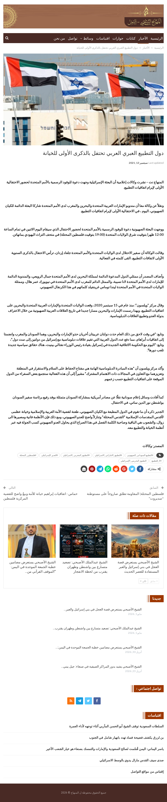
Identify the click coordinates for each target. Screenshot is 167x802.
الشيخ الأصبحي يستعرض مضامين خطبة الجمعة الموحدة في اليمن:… (98, 647)
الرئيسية (157, 38)
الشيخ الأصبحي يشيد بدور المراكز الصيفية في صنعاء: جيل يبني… (101, 666)
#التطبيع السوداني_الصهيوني (140, 455)
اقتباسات (103, 38)
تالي (143, 581)
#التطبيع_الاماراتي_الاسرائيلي (108, 455)
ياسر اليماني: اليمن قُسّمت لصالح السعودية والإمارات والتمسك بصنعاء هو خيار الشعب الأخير (105, 749)
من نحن (59, 38)
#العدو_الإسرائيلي (49, 455)
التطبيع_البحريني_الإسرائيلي (134, 461)
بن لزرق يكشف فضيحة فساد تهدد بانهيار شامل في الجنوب (126, 737)
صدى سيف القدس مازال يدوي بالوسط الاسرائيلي (132, 760)
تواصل (72, 38)
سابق (153, 581)
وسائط (88, 38)
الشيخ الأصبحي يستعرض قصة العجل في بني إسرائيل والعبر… (103, 609)
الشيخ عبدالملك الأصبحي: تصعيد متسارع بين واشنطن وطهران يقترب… (97, 628)
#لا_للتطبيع (156, 461)
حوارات (117, 38)
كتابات (131, 38)
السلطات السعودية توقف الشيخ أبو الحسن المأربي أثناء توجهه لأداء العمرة (116, 726)
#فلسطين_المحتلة (28, 455)
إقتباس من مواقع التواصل (147, 771)
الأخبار (143, 38)
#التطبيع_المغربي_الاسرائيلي (76, 455)
